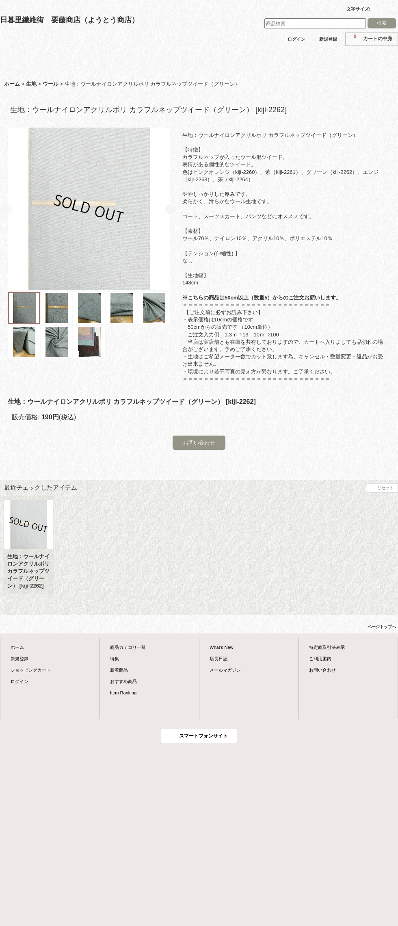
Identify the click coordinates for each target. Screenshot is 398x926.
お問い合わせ (199, 443)
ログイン (296, 39)
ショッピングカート (31, 670)
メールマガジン (225, 670)
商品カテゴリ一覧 (128, 647)
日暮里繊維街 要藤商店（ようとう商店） (69, 20)
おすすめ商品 (123, 681)
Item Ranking (123, 692)
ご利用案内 (320, 658)
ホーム (17, 647)
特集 (114, 658)
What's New (222, 647)
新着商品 (119, 670)
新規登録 (328, 39)
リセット (385, 488)
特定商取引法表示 (327, 647)
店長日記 (218, 658)
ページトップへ (382, 627)
